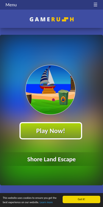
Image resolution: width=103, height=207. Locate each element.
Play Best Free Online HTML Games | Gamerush (51, 19)
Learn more (46, 202)
